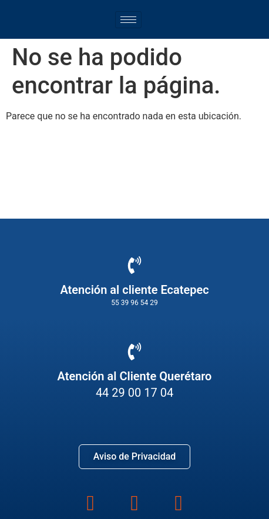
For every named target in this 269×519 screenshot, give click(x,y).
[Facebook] (91, 501)
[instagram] (135, 501)
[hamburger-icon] (128, 19)
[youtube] (178, 501)
